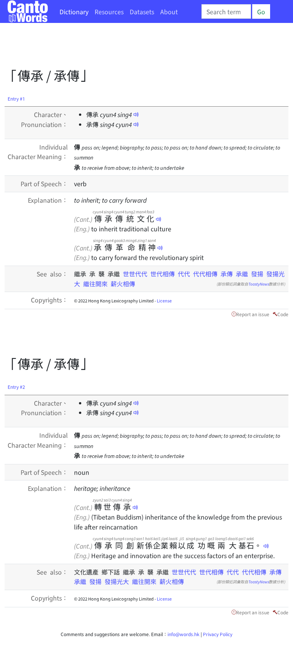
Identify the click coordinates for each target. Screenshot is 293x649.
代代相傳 (205, 273)
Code (282, 314)
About (169, 11)
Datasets (142, 11)
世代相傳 (162, 273)
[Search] (226, 11)
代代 (184, 273)
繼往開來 (95, 283)
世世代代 (135, 273)
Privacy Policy (217, 634)
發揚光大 (117, 581)
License (164, 300)
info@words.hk (183, 634)
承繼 (242, 273)
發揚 (257, 273)
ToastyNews (258, 284)
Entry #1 (16, 98)
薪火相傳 (123, 283)
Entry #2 (16, 386)
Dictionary (74, 11)
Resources (109, 11)
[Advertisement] (143, 48)
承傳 (227, 273)
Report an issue (252, 314)
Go (261, 11)
